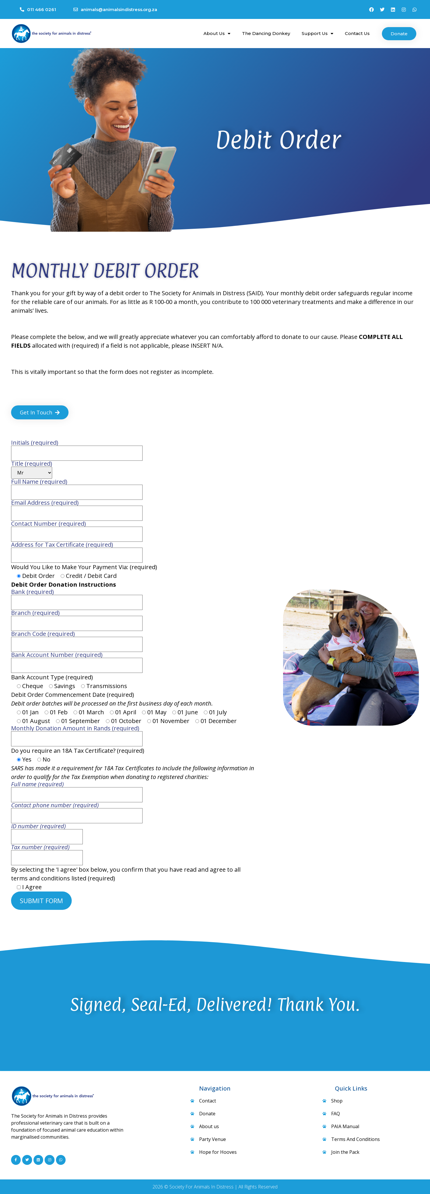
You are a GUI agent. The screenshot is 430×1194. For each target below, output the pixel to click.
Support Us (317, 34)
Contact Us (357, 33)
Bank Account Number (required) (77, 660)
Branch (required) (77, 618)
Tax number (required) (47, 852)
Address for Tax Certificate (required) (77, 550)
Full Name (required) (77, 487)
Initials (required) (77, 448)
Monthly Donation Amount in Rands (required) (77, 734)
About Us (216, 34)
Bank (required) (77, 597)
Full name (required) (77, 790)
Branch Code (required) (77, 639)
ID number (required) (47, 831)
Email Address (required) (77, 508)
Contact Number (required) (77, 529)
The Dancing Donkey (266, 33)
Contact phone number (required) (77, 811)
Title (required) (31, 470)
